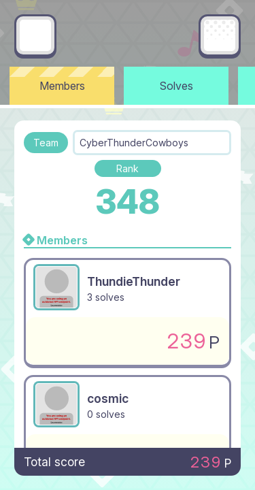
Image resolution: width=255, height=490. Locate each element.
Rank (127, 168)
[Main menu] (220, 35)
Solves (176, 86)
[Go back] (35, 35)
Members (62, 86)
